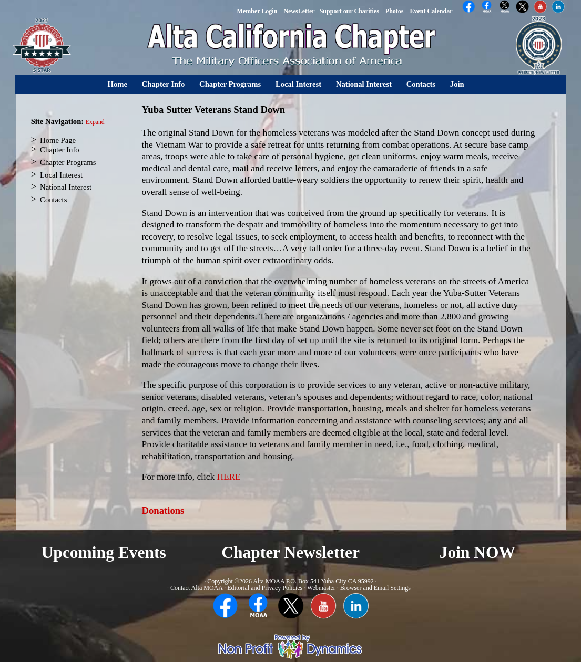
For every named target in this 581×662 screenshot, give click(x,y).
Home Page (58, 140)
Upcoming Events (104, 552)
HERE (228, 477)
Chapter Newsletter (290, 552)
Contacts (420, 84)
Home (117, 84)
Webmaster (321, 588)
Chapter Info (163, 84)
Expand (95, 122)
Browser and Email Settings (375, 588)
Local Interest (298, 84)
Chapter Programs (230, 84)
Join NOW (477, 552)
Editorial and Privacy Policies (264, 588)
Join (457, 84)
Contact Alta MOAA (196, 588)
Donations (163, 510)
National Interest (364, 84)
